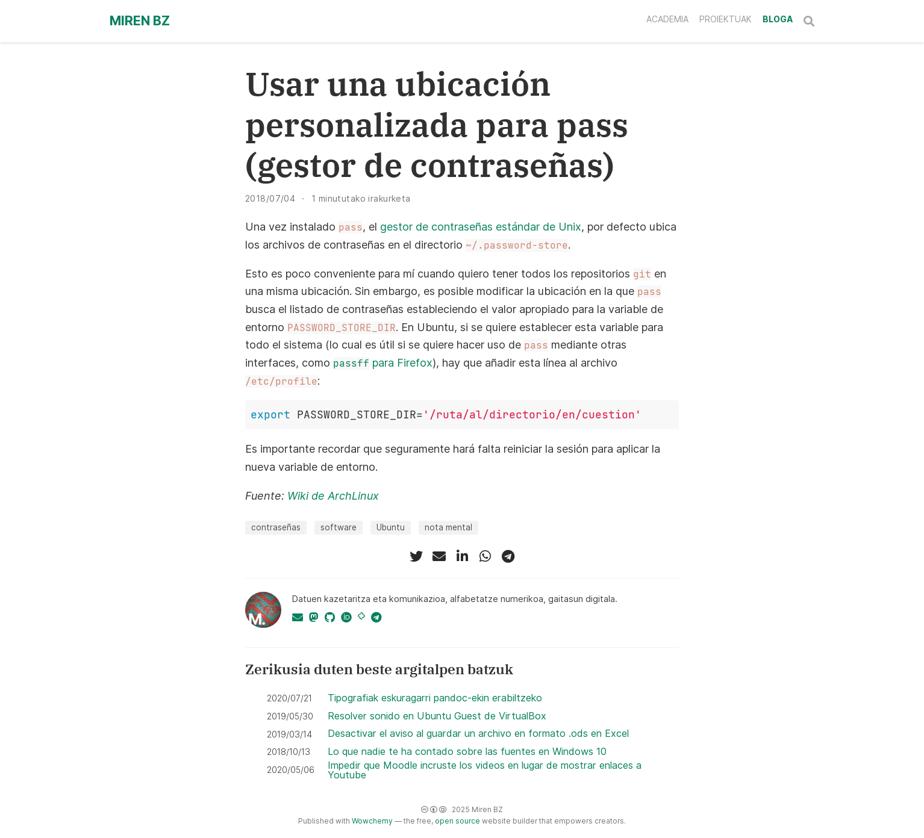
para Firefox (382, 362)
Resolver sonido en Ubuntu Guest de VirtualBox (437, 716)
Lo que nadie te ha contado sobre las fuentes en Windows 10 (467, 751)
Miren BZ (140, 20)
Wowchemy (372, 820)
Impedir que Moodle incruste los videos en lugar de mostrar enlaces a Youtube (484, 770)
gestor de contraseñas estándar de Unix (480, 226)
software (338, 527)
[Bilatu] (809, 21)
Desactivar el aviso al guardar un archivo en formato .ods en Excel (478, 733)
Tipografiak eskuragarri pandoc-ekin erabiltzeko (435, 698)
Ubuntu (390, 527)
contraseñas (276, 527)
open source (457, 820)
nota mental (448, 527)
